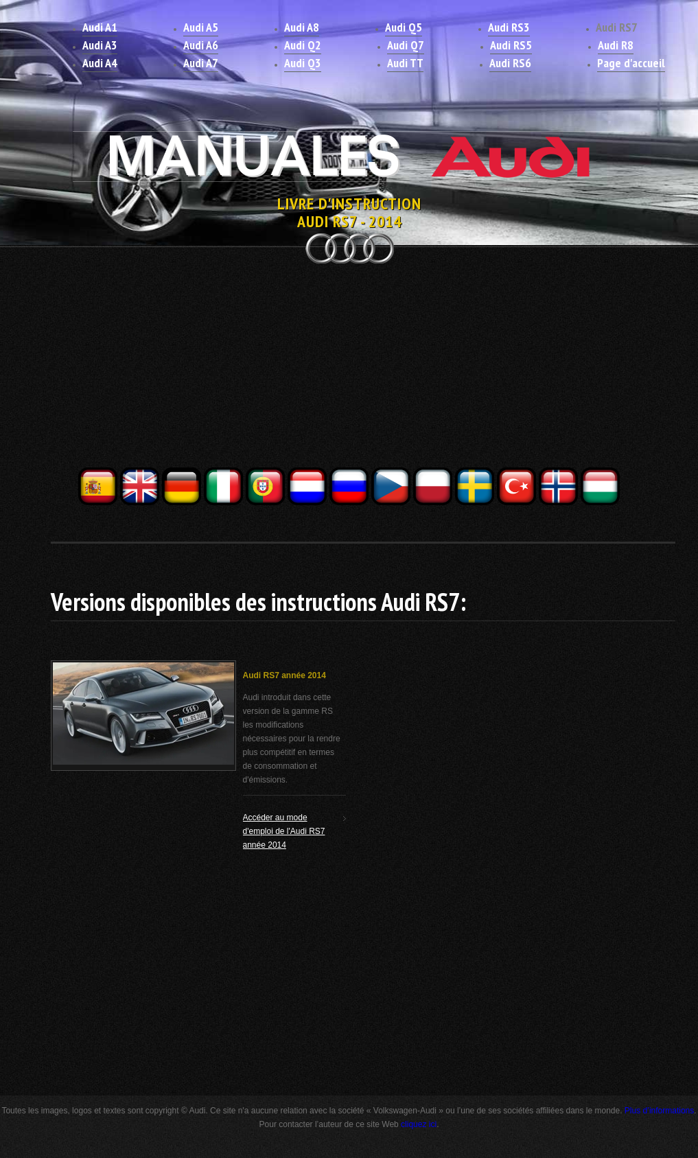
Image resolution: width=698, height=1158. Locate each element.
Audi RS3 (509, 27)
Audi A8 (301, 27)
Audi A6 (200, 45)
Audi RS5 (511, 45)
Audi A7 (200, 63)
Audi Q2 (302, 45)
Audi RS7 (617, 27)
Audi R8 (615, 45)
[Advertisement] (349, 369)
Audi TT (405, 63)
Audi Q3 (302, 63)
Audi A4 (99, 63)
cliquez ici (419, 1124)
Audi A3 (99, 45)
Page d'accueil (631, 63)
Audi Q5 (403, 27)
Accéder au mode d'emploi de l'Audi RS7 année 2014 (284, 831)
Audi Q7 (405, 45)
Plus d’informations (659, 1110)
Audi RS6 (510, 63)
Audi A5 (200, 27)
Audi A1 (99, 27)
